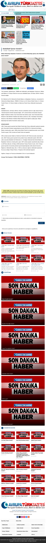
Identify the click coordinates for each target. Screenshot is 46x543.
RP (27, 197)
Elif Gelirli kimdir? (25, 245)
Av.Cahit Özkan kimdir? (7, 440)
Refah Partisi (24, 197)
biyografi (11, 197)
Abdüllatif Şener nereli (24, 196)
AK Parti (8, 197)
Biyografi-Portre (11, 50)
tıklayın (42, 192)
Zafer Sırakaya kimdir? (21, 469)
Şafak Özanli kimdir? (36, 440)
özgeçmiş (19, 197)
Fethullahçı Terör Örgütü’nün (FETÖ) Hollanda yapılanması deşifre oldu (21, 41)
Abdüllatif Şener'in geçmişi (33, 196)
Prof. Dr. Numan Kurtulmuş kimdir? (8, 470)
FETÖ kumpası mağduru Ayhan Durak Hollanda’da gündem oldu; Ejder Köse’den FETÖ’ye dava (37, 26)
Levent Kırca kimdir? (21, 483)
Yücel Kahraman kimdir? (7, 496)
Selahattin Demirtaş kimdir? (36, 470)
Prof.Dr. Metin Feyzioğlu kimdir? (37, 453)
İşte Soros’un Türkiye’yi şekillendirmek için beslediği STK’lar (22, 26)
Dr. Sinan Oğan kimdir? (22, 496)
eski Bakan (15, 197)
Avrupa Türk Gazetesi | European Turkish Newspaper (23, 510)
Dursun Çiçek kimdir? (36, 483)
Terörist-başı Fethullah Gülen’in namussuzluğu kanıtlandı (7, 26)
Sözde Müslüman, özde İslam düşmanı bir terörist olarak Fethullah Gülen (7, 41)
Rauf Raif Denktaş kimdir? (22, 440)
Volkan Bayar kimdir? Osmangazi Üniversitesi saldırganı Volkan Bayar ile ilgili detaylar (22, 454)
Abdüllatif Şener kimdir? (16, 196)
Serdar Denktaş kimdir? (7, 453)
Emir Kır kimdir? (35, 496)
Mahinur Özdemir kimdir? (7, 483)
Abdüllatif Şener (9, 196)
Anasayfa (5, 50)
